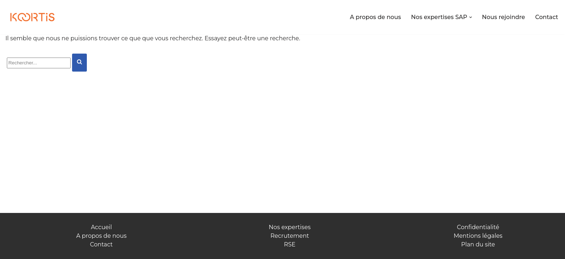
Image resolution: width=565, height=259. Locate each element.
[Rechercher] (39, 63)
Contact (546, 17)
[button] (470, 17)
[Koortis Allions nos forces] (32, 17)
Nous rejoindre (503, 17)
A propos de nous (375, 17)
